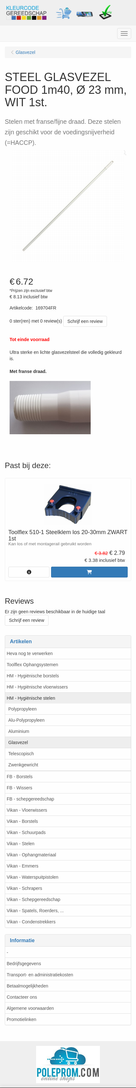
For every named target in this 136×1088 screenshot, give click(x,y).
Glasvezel (18, 742)
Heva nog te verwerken (30, 653)
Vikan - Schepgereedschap (33, 899)
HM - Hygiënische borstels (33, 675)
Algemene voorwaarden (30, 1008)
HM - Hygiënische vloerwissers (37, 686)
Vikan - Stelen (20, 843)
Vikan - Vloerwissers (27, 810)
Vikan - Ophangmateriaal (31, 854)
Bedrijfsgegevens (24, 963)
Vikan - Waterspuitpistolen (32, 877)
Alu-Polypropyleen (26, 720)
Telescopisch (21, 753)
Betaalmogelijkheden (27, 985)
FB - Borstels (20, 776)
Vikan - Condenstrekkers (31, 921)
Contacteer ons (22, 997)
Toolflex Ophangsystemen (32, 664)
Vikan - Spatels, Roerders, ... (35, 910)
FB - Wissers (19, 787)
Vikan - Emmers (22, 865)
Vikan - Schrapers (24, 888)
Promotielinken (21, 1019)
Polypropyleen (22, 709)
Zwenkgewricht (23, 764)
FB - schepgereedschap (30, 798)
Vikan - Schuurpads (26, 832)
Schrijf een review (85, 321)
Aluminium (18, 731)
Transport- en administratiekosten (40, 974)
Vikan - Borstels (22, 821)
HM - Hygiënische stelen (31, 698)
